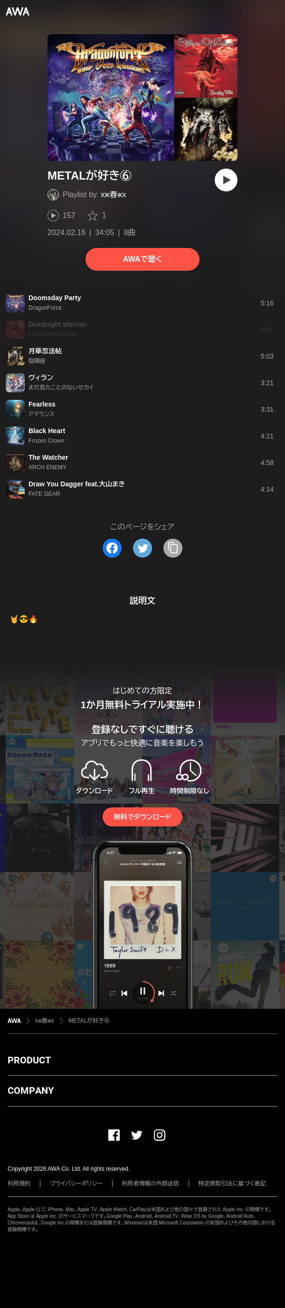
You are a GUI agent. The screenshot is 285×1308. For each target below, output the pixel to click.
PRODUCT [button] (29, 1060)
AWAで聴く (142, 259)
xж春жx (113, 194)
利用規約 (19, 1183)
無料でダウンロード (142, 817)
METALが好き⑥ (89, 1020)
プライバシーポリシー (76, 1183)
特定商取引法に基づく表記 (232, 1183)
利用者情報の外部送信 (150, 1183)
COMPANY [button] (31, 1090)
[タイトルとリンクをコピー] (172, 548)
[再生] (226, 180)
